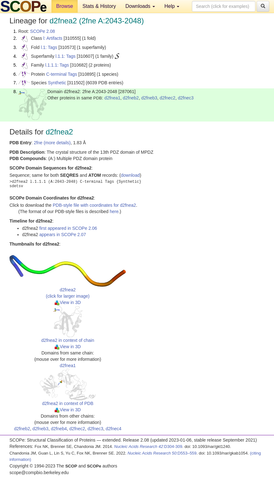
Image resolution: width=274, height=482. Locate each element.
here (114, 211)
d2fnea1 (112, 97)
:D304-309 (148, 446)
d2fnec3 (186, 97)
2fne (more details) (52, 142)
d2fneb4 (59, 428)
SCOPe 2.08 (42, 31)
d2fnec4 (114, 428)
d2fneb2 (131, 97)
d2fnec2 (168, 97)
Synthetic (57, 82)
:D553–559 (162, 453)
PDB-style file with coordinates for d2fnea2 (94, 205)
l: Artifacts (53, 38)
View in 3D (68, 302)
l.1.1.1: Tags (57, 65)
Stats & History (99, 6)
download (130, 175)
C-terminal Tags (61, 74)
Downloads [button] (140, 6)
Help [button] (171, 6)
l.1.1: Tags (66, 56)
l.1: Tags (49, 47)
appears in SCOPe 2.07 (62, 234)
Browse (64, 6)
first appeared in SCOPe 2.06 (68, 228)
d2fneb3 (149, 97)
